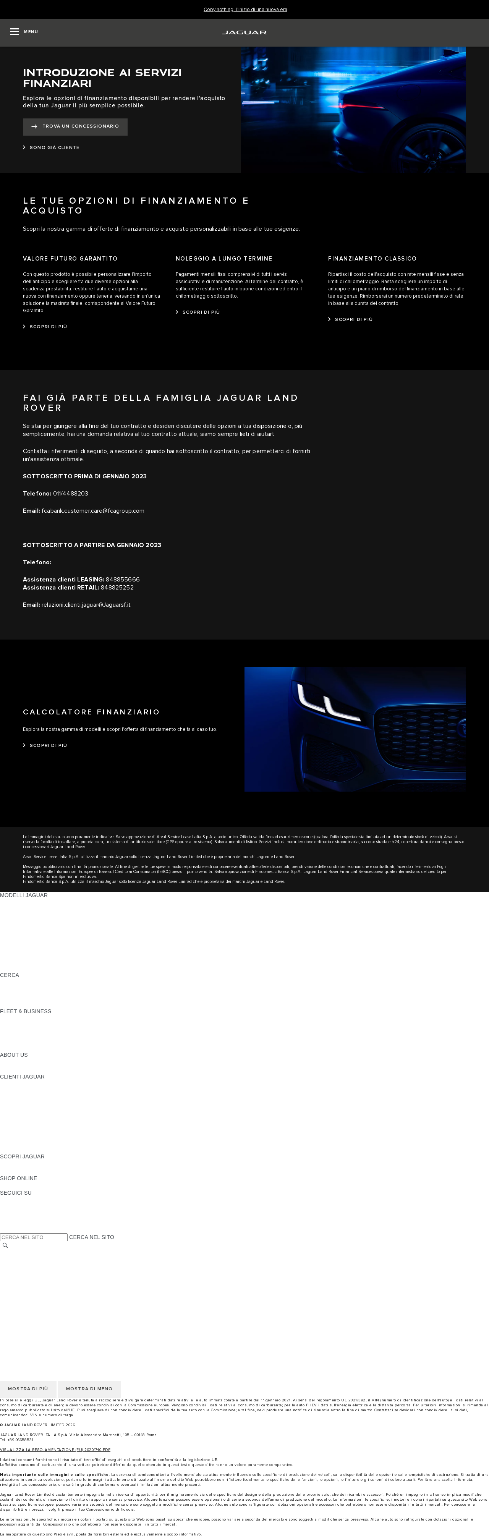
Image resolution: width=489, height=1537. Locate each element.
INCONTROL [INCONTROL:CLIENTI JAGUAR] (16, 1091)
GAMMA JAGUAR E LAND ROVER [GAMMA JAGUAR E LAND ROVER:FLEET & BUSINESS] (43, 1026)
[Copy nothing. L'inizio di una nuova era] (245, 9)
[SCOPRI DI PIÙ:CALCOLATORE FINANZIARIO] (45, 745)
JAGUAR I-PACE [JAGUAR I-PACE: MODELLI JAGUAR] (21, 917)
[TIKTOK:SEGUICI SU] (13, 1207)
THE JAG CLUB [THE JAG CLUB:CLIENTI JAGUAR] (19, 1098)
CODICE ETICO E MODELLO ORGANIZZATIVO (59, 1275)
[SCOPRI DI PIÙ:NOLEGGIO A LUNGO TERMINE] (198, 312)
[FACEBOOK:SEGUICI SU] (18, 1222)
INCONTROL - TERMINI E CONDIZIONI (49, 1290)
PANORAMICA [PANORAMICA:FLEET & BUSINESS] (18, 1018)
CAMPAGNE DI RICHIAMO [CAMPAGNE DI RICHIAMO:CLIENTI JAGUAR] (33, 1149)
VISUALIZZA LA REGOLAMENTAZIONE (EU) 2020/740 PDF (55, 1450)
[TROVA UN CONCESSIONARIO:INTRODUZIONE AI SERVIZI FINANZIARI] (75, 127)
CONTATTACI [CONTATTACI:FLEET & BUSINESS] (17, 1048)
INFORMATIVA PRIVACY (31, 1261)
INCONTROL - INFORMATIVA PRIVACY (49, 1297)
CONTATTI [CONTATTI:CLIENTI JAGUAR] (13, 1142)
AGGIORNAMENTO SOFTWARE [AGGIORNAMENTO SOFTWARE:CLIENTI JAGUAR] (40, 1113)
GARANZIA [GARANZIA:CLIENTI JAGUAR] (14, 1127)
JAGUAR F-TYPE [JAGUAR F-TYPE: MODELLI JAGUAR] (21, 924)
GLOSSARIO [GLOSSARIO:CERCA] (16, 989)
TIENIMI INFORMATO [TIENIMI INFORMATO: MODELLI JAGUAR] (27, 960)
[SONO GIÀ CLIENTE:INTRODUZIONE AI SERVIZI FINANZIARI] (51, 147)
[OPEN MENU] (24, 33)
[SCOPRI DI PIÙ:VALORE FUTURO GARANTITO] (45, 327)
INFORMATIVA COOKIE (29, 1268)
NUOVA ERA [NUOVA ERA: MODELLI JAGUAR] (15, 968)
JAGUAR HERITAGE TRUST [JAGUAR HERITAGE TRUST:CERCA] (35, 1004)
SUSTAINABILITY (22, 1069)
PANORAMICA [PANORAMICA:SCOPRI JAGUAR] (18, 1164)
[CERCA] (5, 1245)
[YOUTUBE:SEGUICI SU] (16, 1214)
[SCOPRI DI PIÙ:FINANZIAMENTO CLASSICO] (350, 319)
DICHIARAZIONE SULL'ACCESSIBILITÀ (50, 1312)
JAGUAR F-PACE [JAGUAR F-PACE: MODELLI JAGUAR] (22, 902)
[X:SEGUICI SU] (5, 1229)
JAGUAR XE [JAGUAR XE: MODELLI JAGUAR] (15, 931)
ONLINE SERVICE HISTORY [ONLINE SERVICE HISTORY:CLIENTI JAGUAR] (35, 1120)
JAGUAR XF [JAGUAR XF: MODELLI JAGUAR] (15, 939)
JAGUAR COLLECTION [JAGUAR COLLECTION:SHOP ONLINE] (29, 1185)
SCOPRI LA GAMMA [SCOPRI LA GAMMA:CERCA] (25, 982)
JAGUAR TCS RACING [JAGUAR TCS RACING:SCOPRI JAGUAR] (28, 1171)
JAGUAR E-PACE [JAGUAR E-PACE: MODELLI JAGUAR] (22, 910)
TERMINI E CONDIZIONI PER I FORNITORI (54, 1282)
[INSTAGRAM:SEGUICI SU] (19, 1200)
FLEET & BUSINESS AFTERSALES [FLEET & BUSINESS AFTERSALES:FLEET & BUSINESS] (44, 1040)
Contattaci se (386, 1410)
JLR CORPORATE (22, 1304)
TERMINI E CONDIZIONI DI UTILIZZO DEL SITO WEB (67, 1253)
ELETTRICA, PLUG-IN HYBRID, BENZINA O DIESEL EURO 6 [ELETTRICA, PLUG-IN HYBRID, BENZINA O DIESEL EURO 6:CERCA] (76, 997)
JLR (5, 1062)
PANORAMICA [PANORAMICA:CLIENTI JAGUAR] (18, 1084)
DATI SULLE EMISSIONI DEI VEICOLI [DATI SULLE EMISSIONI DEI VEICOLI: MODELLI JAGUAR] (47, 953)
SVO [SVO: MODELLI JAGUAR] (5, 946)
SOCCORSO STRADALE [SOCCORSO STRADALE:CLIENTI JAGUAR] (31, 1135)
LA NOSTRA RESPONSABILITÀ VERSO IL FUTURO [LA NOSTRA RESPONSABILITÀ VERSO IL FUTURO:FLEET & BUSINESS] (65, 1033)
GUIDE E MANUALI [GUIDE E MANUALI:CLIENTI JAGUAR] (24, 1106)
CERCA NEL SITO (91, 1237)
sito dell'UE (64, 1410)
